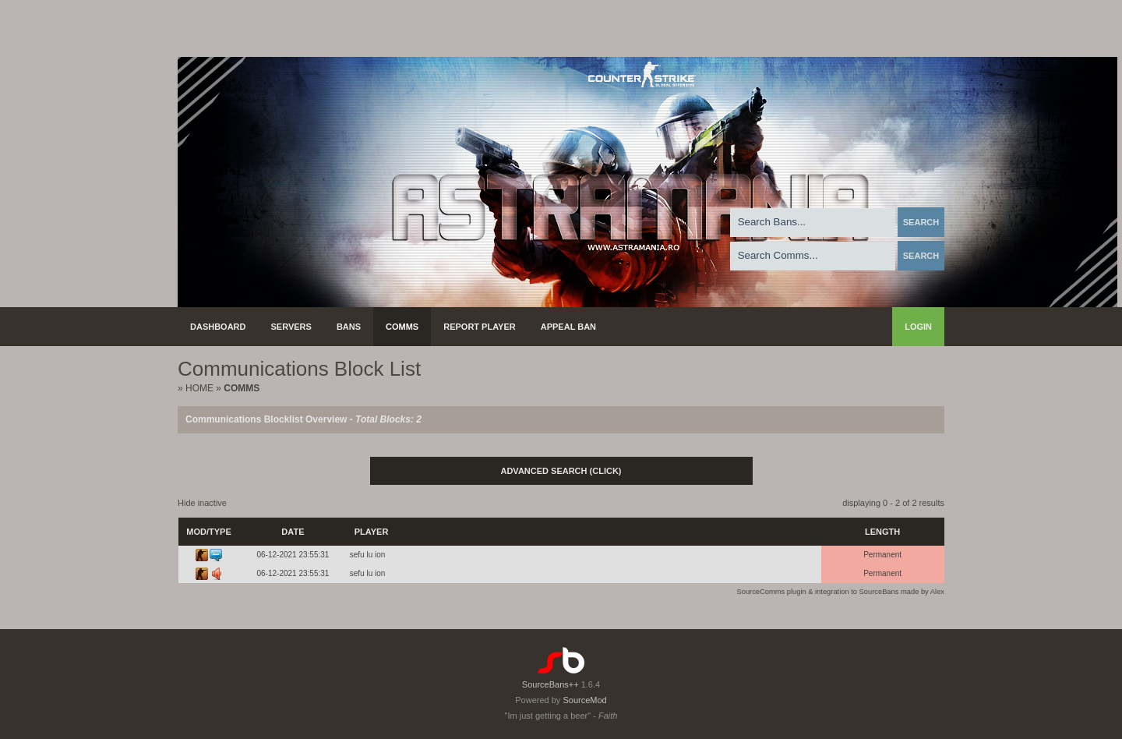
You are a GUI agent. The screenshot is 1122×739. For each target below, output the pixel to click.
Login (918, 326)
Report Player (479, 326)
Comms (402, 326)
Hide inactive (202, 502)
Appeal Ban (568, 326)
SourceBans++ (550, 684)
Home (199, 388)
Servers (291, 326)
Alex (937, 592)
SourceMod (584, 700)
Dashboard (218, 326)
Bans (349, 326)
